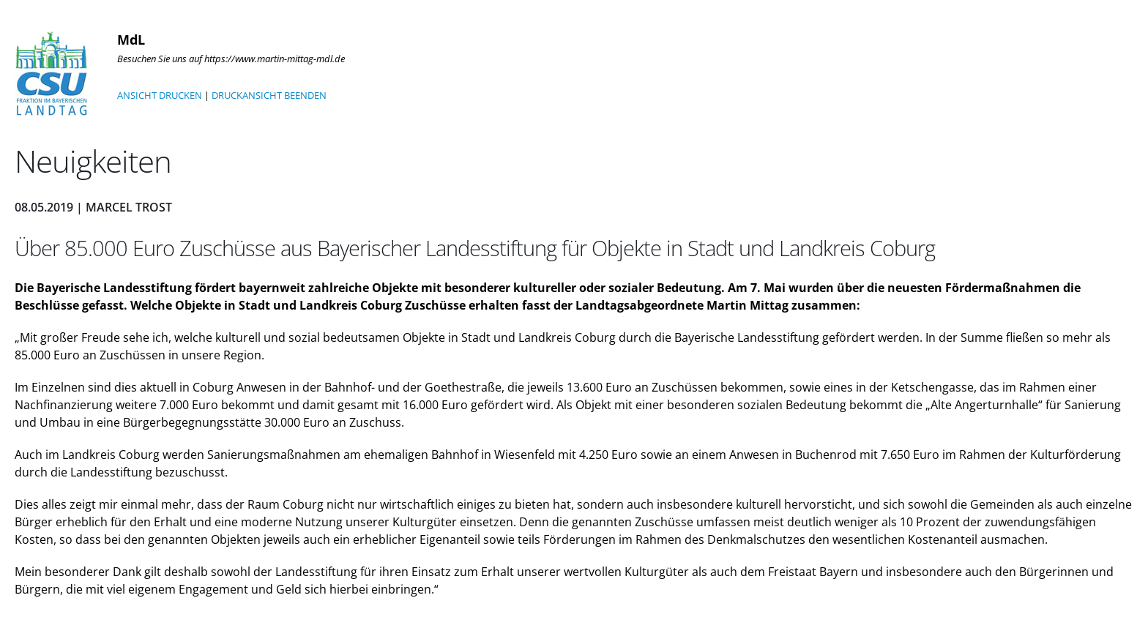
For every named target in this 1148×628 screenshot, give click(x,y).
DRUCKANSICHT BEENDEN (269, 95)
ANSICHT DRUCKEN (159, 95)
